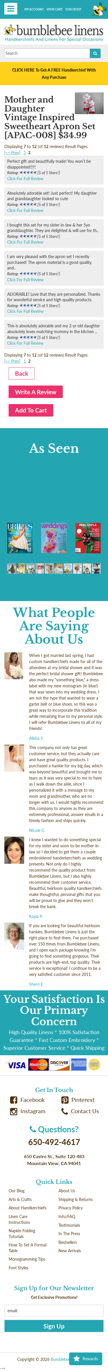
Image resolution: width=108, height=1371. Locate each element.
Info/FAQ (66, 1216)
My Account (34, 9)
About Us (66, 1190)
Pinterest (78, 1099)
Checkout (73, 9)
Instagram (27, 1111)
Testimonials (69, 1225)
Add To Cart (31, 410)
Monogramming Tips (27, 1259)
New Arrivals (69, 1250)
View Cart (54, 9)
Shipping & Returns (75, 1199)
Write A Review (35, 391)
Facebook (27, 1099)
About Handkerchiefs (27, 1207)
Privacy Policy (70, 1207)
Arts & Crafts (20, 1199)
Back (21, 373)
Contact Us (80, 1111)
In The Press (69, 1233)
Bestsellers (67, 1242)
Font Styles (18, 1267)
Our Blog (16, 1190)
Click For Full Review (25, 178)
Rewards (85, 1358)
